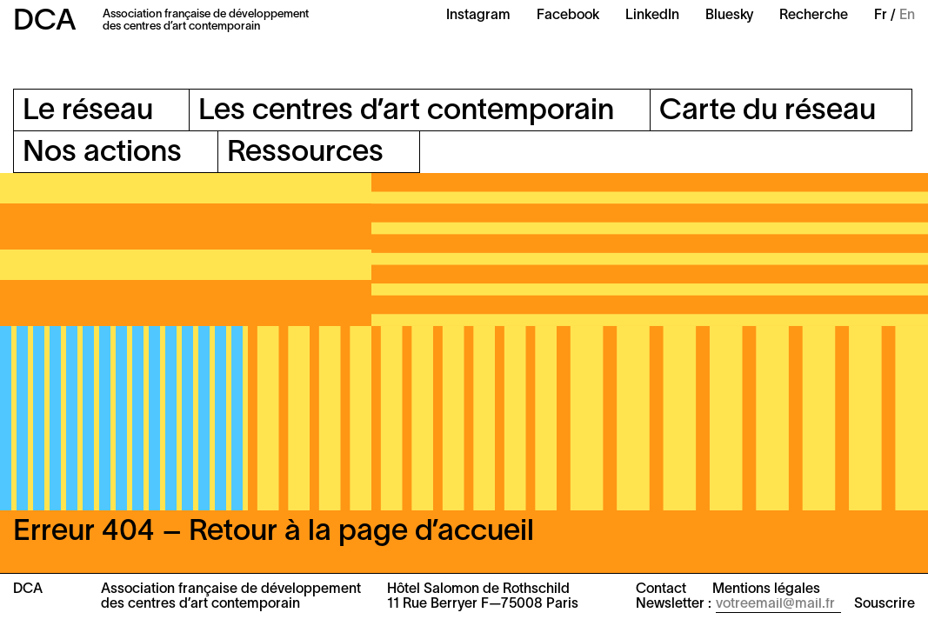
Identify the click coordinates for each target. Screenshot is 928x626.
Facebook (568, 16)
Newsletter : (673, 604)
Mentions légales (766, 589)
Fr (880, 16)
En (907, 16)
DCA (45, 22)
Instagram (478, 16)
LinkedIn (652, 16)
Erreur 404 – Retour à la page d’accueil (273, 532)
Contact (661, 589)
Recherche (813, 16)
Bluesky (729, 16)
